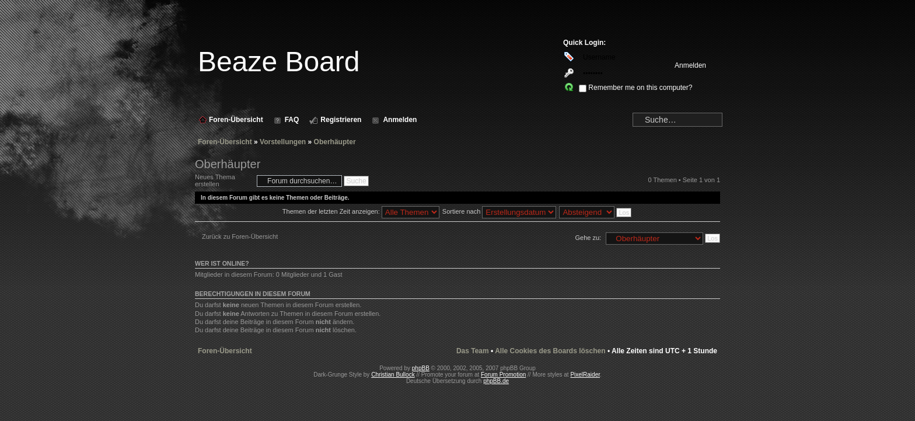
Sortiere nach (499, 211)
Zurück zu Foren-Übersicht (240, 236)
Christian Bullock (392, 374)
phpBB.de (496, 381)
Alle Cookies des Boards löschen (550, 351)
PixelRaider (585, 374)
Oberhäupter (335, 142)
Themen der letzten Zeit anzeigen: (360, 211)
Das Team (472, 351)
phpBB (420, 368)
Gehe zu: (588, 237)
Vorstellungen (283, 142)
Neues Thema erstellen (223, 180)
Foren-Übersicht (225, 142)
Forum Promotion (503, 374)
